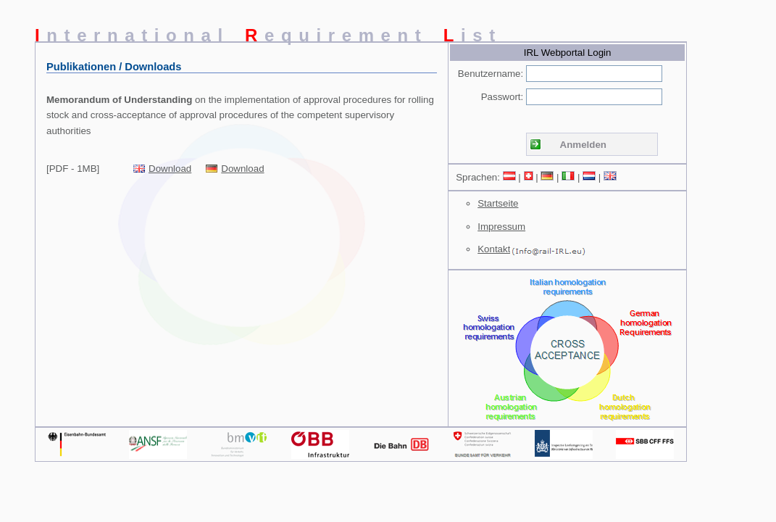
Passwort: (502, 96)
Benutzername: (490, 73)
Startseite (497, 203)
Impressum (501, 226)
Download (170, 168)
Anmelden (583, 144)
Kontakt (493, 249)
